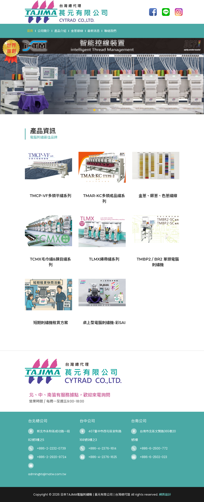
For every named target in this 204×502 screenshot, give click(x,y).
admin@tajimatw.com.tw (47, 474)
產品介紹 (60, 31)
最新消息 (94, 31)
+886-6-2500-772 (154, 448)
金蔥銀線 (77, 31)
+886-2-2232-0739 (51, 448)
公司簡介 (44, 31)
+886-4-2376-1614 (102, 448)
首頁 (30, 31)
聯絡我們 (110, 31)
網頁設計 (165, 494)
